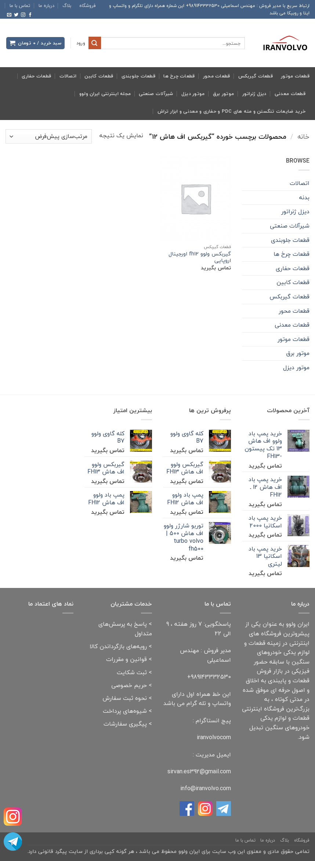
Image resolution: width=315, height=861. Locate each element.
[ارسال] (94, 43)
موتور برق (223, 94)
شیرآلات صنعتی (156, 94)
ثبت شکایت (132, 672)
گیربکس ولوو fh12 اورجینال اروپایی (200, 257)
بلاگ (66, 5)
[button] (80, 43)
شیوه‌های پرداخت (125, 711)
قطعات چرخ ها (179, 76)
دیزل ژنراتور (254, 94)
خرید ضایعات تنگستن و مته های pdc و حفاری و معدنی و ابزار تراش (231, 111)
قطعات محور (216, 76)
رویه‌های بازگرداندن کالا (118, 646)
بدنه (304, 197)
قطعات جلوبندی (138, 76)
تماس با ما (20, 5)
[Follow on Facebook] (30, 15)
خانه (303, 136)
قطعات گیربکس (255, 76)
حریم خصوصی (129, 685)
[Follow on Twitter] (16, 15)
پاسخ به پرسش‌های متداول (125, 629)
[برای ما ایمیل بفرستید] (9, 15)
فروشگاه (87, 5)
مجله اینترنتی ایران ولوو (105, 94)
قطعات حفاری (36, 76)
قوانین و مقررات (126, 659)
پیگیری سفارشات (125, 724)
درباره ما (46, 5)
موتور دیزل (193, 94)
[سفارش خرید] (49, 136)
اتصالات (68, 76)
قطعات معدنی (290, 94)
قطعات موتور (295, 76)
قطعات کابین (98, 76)
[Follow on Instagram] (23, 15)
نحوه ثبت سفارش (124, 698)
